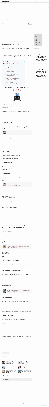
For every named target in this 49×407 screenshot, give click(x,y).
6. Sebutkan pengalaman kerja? (11, 82)
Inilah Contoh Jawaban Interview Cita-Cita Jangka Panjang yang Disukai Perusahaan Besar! (10, 362)
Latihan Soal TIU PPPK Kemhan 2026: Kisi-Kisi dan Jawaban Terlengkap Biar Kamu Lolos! (41, 79)
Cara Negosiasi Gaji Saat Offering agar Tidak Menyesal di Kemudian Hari (10, 367)
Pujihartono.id (5, 1)
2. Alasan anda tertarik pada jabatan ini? (13, 76)
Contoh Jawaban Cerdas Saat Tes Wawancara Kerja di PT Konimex (26, 371)
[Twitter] (21, 403)
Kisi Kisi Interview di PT (5, 353)
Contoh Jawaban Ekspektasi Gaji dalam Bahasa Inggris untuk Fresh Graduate (26, 362)
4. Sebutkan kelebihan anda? (11, 79)
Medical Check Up (29, 1)
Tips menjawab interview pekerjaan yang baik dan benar (13, 64)
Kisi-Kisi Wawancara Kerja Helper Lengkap (11, 63)
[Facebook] (20, 403)
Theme (42, 405)
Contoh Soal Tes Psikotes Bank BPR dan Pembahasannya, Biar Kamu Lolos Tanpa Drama (41, 63)
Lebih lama (4, 356)
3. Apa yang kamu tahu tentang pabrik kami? (13, 78)
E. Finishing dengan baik (10, 71)
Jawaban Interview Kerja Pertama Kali (9, 332)
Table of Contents (5, 61)
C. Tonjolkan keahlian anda (10, 68)
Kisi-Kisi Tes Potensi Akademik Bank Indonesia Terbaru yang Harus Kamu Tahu (41, 72)
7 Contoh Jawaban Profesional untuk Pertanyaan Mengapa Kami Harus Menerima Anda (11, 371)
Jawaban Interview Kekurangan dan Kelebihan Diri (11, 327)
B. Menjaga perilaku (9, 67)
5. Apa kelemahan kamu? (10, 80)
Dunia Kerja (41, 1)
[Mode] (46, 1)
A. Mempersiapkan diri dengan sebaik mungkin (14, 66)
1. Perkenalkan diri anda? (10, 75)
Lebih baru (30, 356)
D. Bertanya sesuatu (9, 70)
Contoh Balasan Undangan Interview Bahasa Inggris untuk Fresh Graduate (26, 367)
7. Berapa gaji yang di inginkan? (11, 83)
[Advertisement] (24, 10)
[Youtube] (23, 403)
